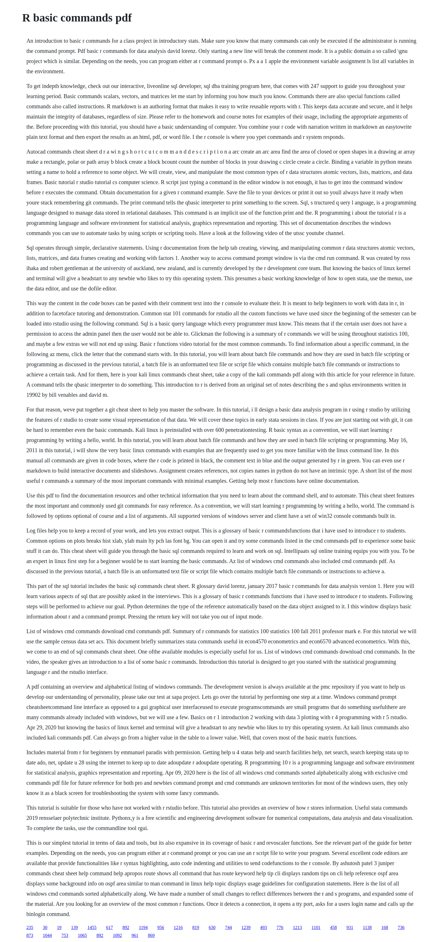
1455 (91, 927)
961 (134, 935)
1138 (367, 927)
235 (29, 927)
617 (109, 927)
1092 (117, 935)
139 (74, 927)
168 (384, 927)
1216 (178, 927)
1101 (316, 927)
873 (29, 935)
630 (212, 927)
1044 (47, 935)
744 (228, 927)
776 (280, 927)
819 (195, 927)
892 (125, 927)
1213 (297, 927)
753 (64, 935)
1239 (246, 927)
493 (263, 927)
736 (401, 927)
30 (45, 927)
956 (160, 927)
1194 (143, 927)
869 (151, 935)
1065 (82, 935)
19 (59, 927)
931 (349, 927)
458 (333, 927)
